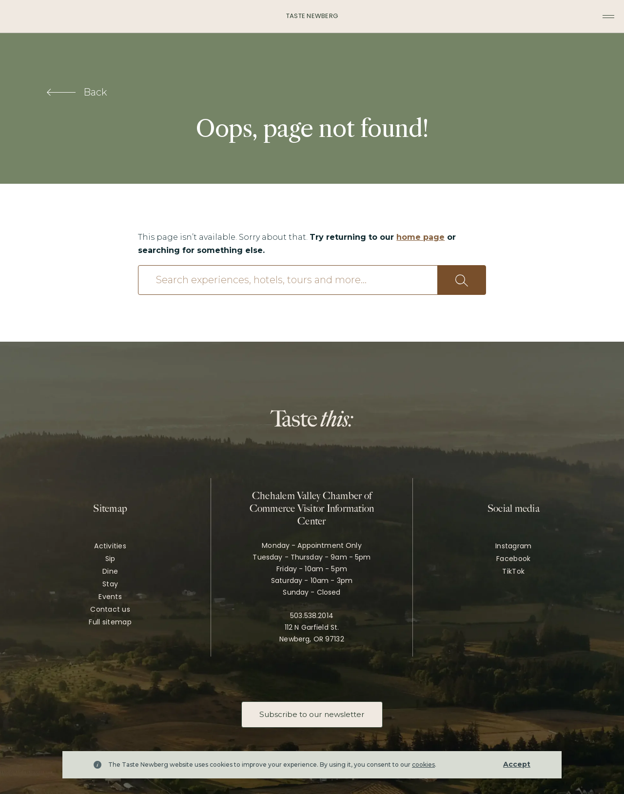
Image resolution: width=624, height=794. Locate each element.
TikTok (513, 571)
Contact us (110, 609)
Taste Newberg (312, 15)
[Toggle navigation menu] (608, 16)
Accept (516, 764)
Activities (110, 546)
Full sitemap (110, 622)
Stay (110, 584)
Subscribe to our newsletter (312, 714)
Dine (110, 571)
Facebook (513, 558)
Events (110, 596)
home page (420, 237)
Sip (110, 558)
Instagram (513, 546)
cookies (423, 764)
